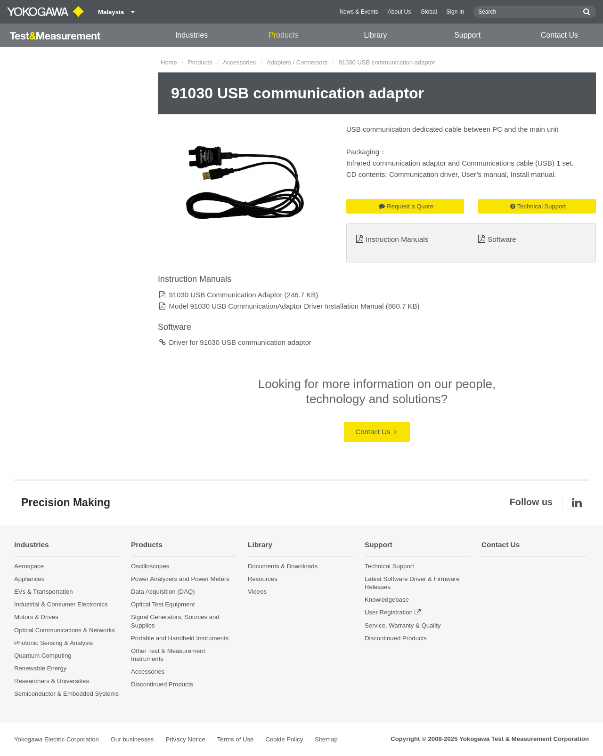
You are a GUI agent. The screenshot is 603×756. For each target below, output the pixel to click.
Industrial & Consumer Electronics (61, 604)
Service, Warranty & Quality (402, 625)
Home (169, 62)
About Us (399, 11)
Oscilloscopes (150, 566)
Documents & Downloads (283, 566)
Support (467, 35)
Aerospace (29, 566)
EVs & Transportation (43, 591)
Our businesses (132, 739)
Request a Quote (406, 206)
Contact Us (559, 35)
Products (283, 35)
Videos (257, 591)
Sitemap (326, 739)
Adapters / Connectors (297, 62)
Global (428, 11)
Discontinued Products (162, 684)
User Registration (389, 612)
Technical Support (538, 206)
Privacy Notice (185, 739)
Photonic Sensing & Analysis (53, 642)
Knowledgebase (387, 599)
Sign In (455, 11)
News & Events (359, 11)
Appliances (29, 578)
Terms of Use (235, 739)
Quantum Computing (43, 655)
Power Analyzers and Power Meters (180, 578)
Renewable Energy (40, 668)
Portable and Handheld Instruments (179, 638)
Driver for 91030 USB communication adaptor (240, 342)
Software (502, 239)
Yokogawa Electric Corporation (56, 739)
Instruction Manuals (397, 239)
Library (375, 35)
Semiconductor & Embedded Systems (66, 693)
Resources (262, 578)
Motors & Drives (36, 617)
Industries (191, 35)
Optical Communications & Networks (64, 630)
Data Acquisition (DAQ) (163, 591)
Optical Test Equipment (163, 604)
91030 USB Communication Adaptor (225, 295)
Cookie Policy (284, 739)
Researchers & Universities (51, 680)
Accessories (239, 62)
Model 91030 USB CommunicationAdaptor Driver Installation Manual (276, 306)
